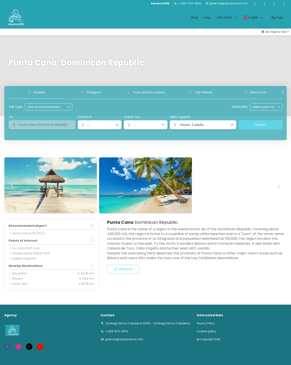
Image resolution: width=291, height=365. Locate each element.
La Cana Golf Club (24, 248)
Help (207, 17)
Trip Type (16, 107)
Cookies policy (206, 331)
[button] (8, 92)
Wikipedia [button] (123, 269)
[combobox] (263, 107)
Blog (194, 17)
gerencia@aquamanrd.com (229, 3)
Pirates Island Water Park (29, 253)
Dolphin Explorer (22, 258)
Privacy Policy (206, 323)
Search (260, 124)
